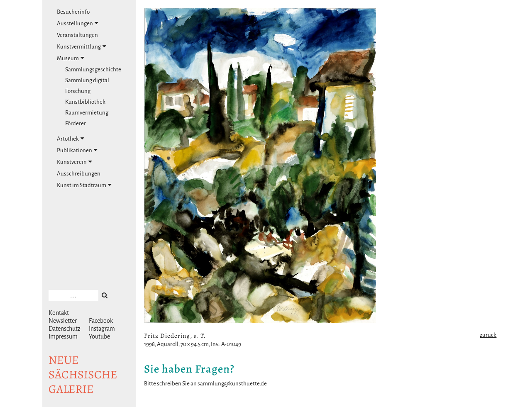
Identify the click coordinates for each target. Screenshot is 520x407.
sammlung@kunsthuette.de (232, 383)
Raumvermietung (86, 113)
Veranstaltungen (77, 35)
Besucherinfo (73, 12)
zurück (488, 335)
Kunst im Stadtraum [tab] (84, 185)
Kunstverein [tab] (74, 161)
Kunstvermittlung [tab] (81, 46)
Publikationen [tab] (77, 150)
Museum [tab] (70, 58)
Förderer (75, 123)
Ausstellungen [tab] (77, 23)
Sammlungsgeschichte (93, 69)
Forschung (77, 91)
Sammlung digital (87, 80)
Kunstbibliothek (85, 102)
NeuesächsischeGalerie (83, 374)
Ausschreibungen (78, 174)
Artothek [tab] (70, 138)
